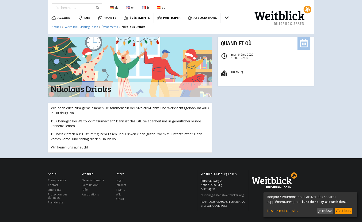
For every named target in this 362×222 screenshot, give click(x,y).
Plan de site (55, 202)
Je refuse (325, 210)
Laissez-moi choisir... (282, 211)
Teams (120, 190)
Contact (53, 185)
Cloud (120, 199)
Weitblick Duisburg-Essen (81, 27)
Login (119, 180)
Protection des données (57, 196)
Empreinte (54, 190)
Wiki (118, 194)
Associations (202, 18)
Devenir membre (93, 180)
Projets (107, 18)
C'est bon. (343, 210)
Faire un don (90, 185)
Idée (84, 18)
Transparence (57, 180)
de (114, 8)
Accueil (61, 18)
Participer (169, 18)
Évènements (137, 18)
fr (145, 8)
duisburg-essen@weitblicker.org (222, 195)
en (130, 8)
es (161, 8)
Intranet (121, 185)
